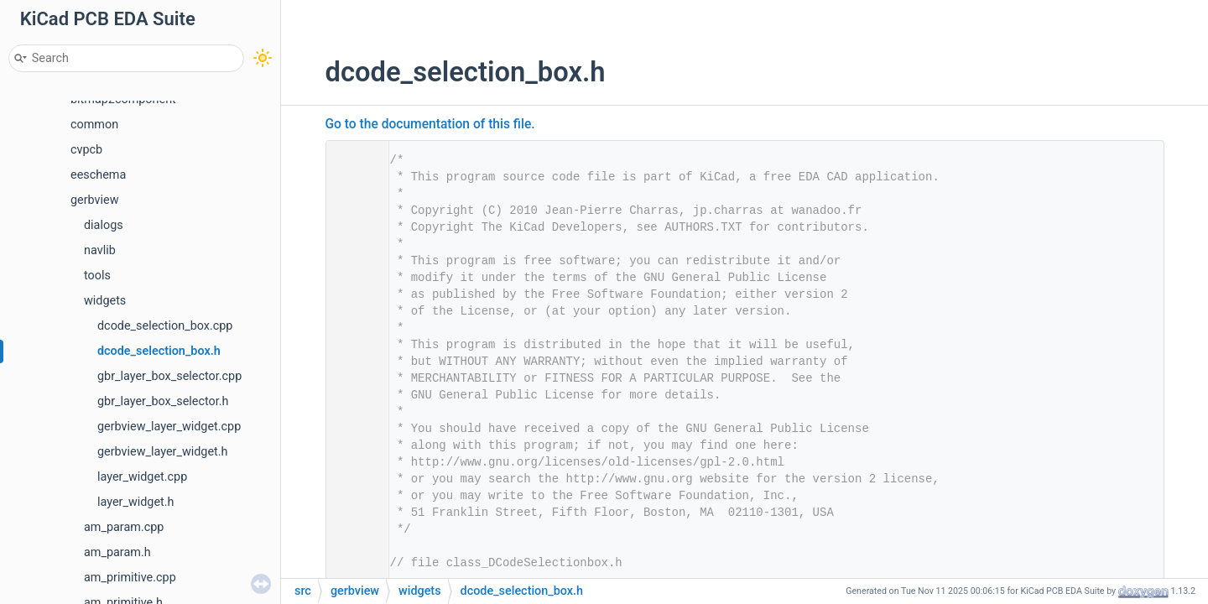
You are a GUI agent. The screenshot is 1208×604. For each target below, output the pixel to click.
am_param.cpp (124, 527)
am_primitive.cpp (130, 577)
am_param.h (117, 552)
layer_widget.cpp (142, 477)
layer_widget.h (135, 502)
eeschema (98, 175)
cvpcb (86, 150)
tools (97, 275)
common (94, 124)
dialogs (103, 225)
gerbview (94, 200)
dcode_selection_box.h (159, 351)
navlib (100, 250)
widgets (105, 301)
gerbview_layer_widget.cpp (169, 426)
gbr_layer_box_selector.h (162, 401)
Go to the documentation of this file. (430, 124)
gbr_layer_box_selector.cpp (169, 376)
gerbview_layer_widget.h (162, 452)
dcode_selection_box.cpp (164, 326)
